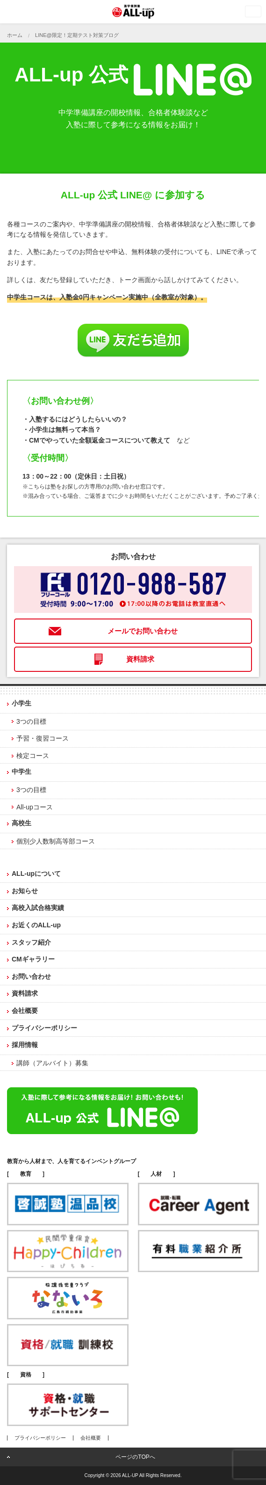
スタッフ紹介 (31, 942)
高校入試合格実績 (38, 907)
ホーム (14, 35)
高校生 (21, 823)
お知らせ (25, 891)
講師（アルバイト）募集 (52, 1063)
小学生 (21, 703)
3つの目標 (31, 721)
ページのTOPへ (135, 1457)
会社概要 (25, 1010)
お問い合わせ (31, 976)
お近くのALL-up (36, 925)
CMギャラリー (33, 959)
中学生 (21, 771)
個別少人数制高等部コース (55, 841)
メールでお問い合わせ (143, 631)
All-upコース (34, 807)
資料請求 (140, 659)
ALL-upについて (36, 873)
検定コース (32, 755)
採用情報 (25, 1044)
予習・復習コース (42, 738)
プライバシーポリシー (44, 1028)
